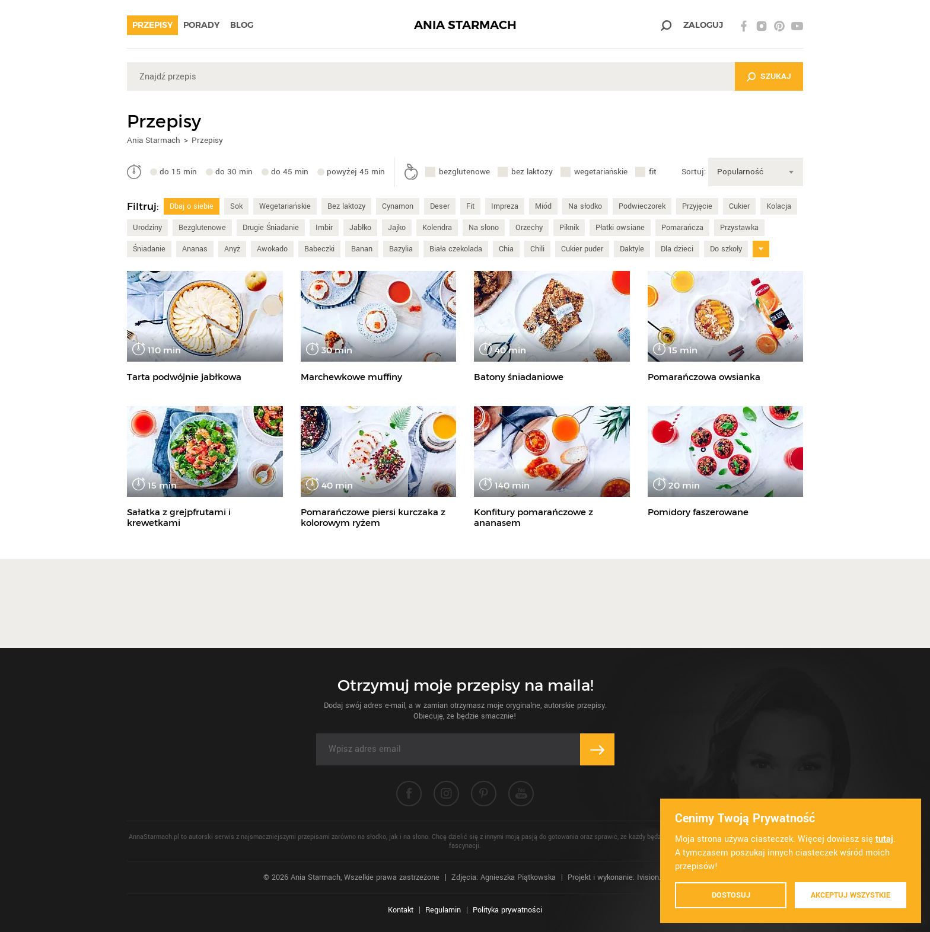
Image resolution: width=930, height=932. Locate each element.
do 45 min (289, 171)
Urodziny (147, 227)
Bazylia (401, 249)
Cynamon (397, 206)
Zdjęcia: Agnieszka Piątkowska (503, 877)
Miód (543, 206)
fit (653, 171)
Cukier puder (582, 249)
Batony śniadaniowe (518, 376)
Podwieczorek (642, 206)
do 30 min (234, 171)
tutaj (884, 839)
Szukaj (775, 76)
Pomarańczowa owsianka (704, 376)
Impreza (504, 206)
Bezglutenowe (202, 227)
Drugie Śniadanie (271, 227)
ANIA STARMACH (465, 25)
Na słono (484, 227)
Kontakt (400, 910)
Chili (537, 249)
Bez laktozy (346, 206)
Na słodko (585, 206)
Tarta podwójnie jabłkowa (184, 376)
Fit (470, 206)
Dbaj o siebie (192, 206)
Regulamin (443, 910)
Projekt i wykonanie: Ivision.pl (617, 877)
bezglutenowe (464, 171)
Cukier (739, 206)
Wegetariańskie (285, 206)
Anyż (232, 249)
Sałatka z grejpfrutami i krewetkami (179, 517)
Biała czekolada (455, 249)
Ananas (195, 249)
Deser (440, 206)
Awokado (272, 249)
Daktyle (632, 249)
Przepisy (152, 25)
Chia (506, 249)
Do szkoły (726, 249)
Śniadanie (149, 249)
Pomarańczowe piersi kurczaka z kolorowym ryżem (373, 517)
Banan (361, 249)
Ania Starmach (153, 140)
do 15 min (178, 171)
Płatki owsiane (620, 227)
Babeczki (319, 249)
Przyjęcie (697, 206)
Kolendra (437, 227)
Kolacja (778, 206)
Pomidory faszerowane (698, 512)
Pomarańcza (682, 227)
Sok (236, 206)
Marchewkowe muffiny (351, 376)
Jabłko (360, 227)
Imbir (324, 227)
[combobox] (755, 172)
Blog (241, 25)
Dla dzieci (677, 249)
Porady (201, 25)
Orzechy (529, 227)
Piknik (569, 227)
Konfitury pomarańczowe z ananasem (533, 517)
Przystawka (739, 227)
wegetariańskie (601, 171)
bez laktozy (532, 171)
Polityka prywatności (507, 910)
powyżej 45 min (356, 171)
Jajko (397, 227)
